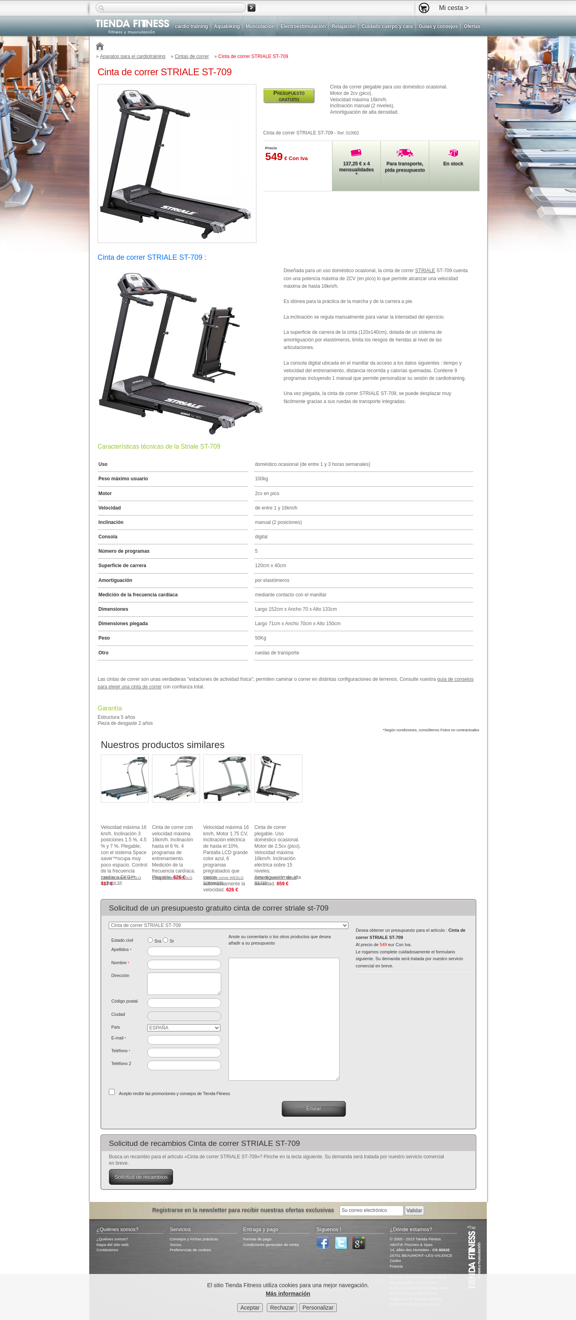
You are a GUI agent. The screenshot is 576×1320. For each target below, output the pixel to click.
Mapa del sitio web (112, 1244)
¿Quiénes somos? (112, 1239)
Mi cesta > (453, 7)
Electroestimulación (303, 26)
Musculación (260, 26)
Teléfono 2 (121, 1063)
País (115, 1027)
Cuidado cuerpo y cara (387, 26)
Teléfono (120, 1050)
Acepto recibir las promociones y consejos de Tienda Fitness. (175, 1093)
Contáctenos (107, 1250)
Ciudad (118, 1014)
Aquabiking (227, 26)
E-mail (118, 1037)
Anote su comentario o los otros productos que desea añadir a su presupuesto (279, 939)
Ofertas (472, 26)
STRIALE (425, 270)
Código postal (124, 1001)
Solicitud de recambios (141, 1177)
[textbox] (184, 1003)
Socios (175, 1244)
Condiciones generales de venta (271, 1244)
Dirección (120, 975)
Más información (288, 1293)
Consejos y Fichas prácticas (194, 1239)
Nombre (120, 962)
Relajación (343, 26)
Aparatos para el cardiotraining (132, 56)
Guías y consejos (438, 26)
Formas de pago (257, 1239)
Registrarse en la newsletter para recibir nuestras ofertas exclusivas (244, 1210)
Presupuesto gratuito (288, 96)
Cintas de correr (192, 56)
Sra (157, 941)
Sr (172, 941)
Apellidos (121, 949)
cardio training (191, 26)
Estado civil (122, 940)
